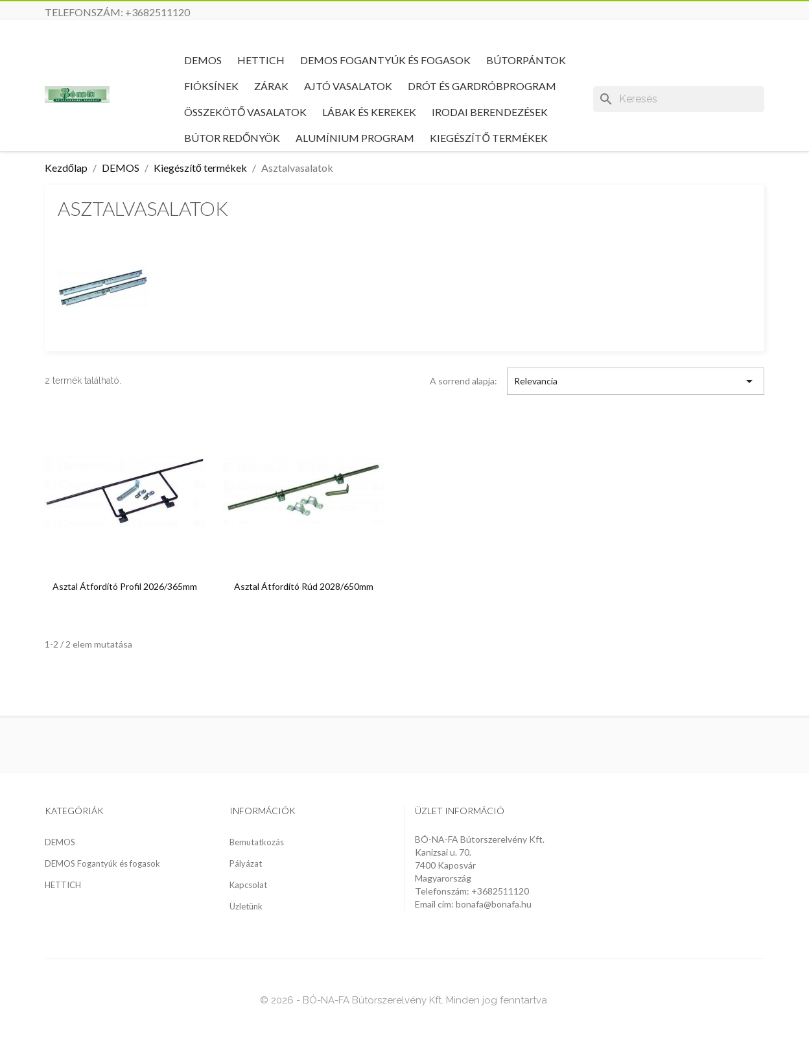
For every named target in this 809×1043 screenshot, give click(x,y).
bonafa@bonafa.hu (494, 903)
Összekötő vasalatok (245, 112)
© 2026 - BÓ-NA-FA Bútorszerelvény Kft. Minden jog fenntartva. (404, 1000)
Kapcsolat (248, 885)
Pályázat (245, 863)
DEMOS (203, 60)
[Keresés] (678, 99)
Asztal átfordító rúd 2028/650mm (303, 586)
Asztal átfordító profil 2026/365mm (125, 586)
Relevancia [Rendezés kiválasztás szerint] (636, 381)
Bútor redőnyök (232, 138)
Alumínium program (355, 138)
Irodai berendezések (490, 112)
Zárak (271, 86)
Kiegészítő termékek (488, 138)
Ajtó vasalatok (348, 86)
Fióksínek (211, 86)
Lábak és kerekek (369, 112)
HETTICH (261, 60)
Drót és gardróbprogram (482, 86)
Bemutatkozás (256, 842)
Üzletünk (246, 906)
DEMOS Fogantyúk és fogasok (385, 60)
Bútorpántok (526, 60)
